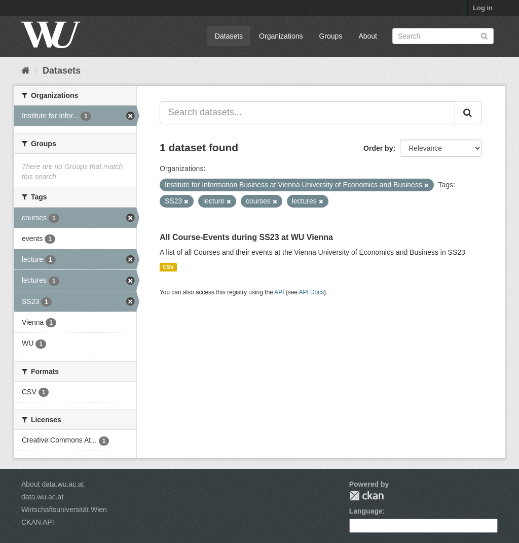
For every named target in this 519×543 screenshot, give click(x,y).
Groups (330, 36)
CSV (168, 267)
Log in (483, 8)
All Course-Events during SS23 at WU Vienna (246, 237)
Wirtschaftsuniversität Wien (64, 509)
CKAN (366, 495)
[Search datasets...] (307, 112)
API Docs (311, 292)
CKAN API (37, 522)
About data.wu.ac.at (52, 484)
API (279, 292)
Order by (378, 148)
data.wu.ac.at (42, 497)
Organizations (281, 36)
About (367, 36)
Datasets (229, 36)
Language (366, 511)
